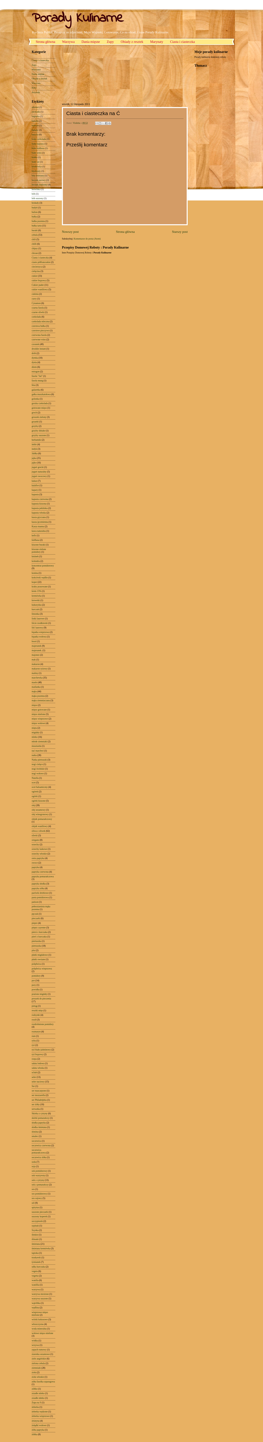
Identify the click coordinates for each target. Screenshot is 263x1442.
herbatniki (36, 440)
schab (34, 1072)
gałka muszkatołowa (41, 394)
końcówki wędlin (40, 577)
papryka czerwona (40, 872)
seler (34, 1077)
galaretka (36, 390)
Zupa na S (36, 1402)
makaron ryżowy (39, 668)
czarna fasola (38, 307)
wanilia (35, 1280)
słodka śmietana (39, 1127)
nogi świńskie (38, 769)
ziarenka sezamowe (41, 1354)
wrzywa (35, 1345)
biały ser (36, 162)
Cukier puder (38, 285)
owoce (35, 863)
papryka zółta (38, 888)
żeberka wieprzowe (41, 1416)
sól (33, 1203)
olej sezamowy (38, 810)
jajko (34, 462)
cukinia (35, 294)
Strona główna (45, 42)
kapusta (35, 494)
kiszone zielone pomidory (39, 550)
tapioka (35, 1253)
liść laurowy (37, 627)
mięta (34, 728)
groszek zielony (39, 417)
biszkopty (36, 171)
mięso (34, 705)
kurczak (35, 609)
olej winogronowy (40, 814)
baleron (35, 125)
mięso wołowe (38, 723)
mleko (35, 737)
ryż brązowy (37, 1054)
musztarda (36, 746)
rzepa (34, 1059)
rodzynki (36, 1015)
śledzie (35, 1234)
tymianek (36, 1262)
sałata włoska (38, 1068)
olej (33, 805)
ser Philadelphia (39, 1100)
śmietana (36, 1244)
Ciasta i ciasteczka (182, 42)
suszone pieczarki (40, 1212)
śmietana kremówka (41, 1248)
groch (34, 412)
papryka (35, 867)
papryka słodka (39, 883)
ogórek (35, 791)
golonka (35, 399)
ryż (33, 1045)
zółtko (35, 1389)
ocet (34, 782)
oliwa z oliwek (38, 831)
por (33, 980)
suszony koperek (39, 1216)
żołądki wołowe (39, 1425)
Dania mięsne (91, 42)
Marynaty (156, 42)
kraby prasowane (39, 586)
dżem (34, 367)
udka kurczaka (38, 1266)
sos (33, 1189)
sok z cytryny (38, 1180)
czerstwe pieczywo (40, 330)
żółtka (34, 1434)
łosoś (34, 641)
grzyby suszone (39, 435)
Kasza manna (38, 526)
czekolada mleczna (40, 321)
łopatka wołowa (39, 636)
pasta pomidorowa (40, 897)
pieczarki (36, 918)
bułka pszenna (38, 221)
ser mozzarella (38, 1095)
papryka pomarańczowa (43, 876)
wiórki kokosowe (40, 1319)
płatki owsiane (38, 959)
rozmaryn (36, 1031)
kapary (35, 490)
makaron (36, 664)
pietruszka (36, 946)
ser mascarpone (39, 1090)
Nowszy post (70, 231)
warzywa (36, 1289)
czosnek (35, 344)
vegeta (35, 1271)
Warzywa (68, 42)
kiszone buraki (38, 544)
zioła (34, 1372)
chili (34, 239)
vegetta (35, 1276)
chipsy (35, 248)
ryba (34, 1040)
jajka (34, 458)
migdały (35, 732)
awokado (36, 112)
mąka (34, 691)
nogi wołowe (38, 773)
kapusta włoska (39, 512)
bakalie (35, 121)
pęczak (35, 914)
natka (34, 755)
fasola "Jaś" (37, 376)
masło (34, 682)
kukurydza (36, 605)
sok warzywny (38, 1175)
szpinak (35, 1225)
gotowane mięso (39, 408)
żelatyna (35, 1421)
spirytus (35, 1207)
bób (33, 194)
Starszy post (180, 231)
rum (33, 1036)
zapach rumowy (39, 1349)
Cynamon (36, 303)
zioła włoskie (38, 1377)
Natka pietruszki (39, 760)
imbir (34, 444)
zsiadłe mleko (38, 1393)
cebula (35, 235)
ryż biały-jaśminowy (41, 1049)
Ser (33, 1086)
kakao (34, 481)
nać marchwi (38, 750)
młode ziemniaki (39, 741)
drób (34, 353)
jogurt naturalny (39, 471)
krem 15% (36, 591)
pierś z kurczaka (39, 936)
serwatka (36, 1109)
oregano (35, 840)
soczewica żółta (39, 1157)
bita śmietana (38, 175)
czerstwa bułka (38, 326)
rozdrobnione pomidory (43, 1024)
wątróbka (36, 1303)
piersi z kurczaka (39, 932)
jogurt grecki (38, 467)
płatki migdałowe (40, 955)
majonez (36, 655)
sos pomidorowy (39, 1193)
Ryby (34, 88)
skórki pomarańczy (40, 1118)
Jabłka (35, 453)
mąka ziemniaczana (41, 700)
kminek (35, 556)
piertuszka (36, 941)
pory (34, 985)
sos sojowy (37, 1198)
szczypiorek (37, 1221)
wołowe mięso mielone (42, 1333)
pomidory (36, 976)
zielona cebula (38, 1363)
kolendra (36, 561)
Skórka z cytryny (39, 1113)
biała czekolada (39, 139)
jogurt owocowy (39, 476)
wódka (35, 1340)
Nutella (35, 778)
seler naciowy (38, 1081)
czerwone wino (39, 339)
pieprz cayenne (39, 927)
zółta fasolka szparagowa (43, 1381)
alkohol (35, 107)
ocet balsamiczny (40, 787)
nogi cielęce (37, 764)
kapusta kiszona (39, 503)
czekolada (36, 317)
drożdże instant (39, 349)
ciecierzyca (37, 266)
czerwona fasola (39, 335)
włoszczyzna (37, 1324)
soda (34, 1162)
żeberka (35, 1407)
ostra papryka (38, 858)
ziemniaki (36, 1368)
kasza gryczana (39, 517)
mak (34, 659)
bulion (35, 212)
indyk (34, 449)
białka (34, 157)
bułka (34, 216)
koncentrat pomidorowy (43, 565)
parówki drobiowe (40, 893)
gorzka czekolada (40, 403)
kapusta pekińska (40, 508)
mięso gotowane (39, 709)
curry (34, 298)
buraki (35, 230)
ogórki (35, 796)
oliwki (35, 835)
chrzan (35, 253)
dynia (34, 362)
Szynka (35, 1230)
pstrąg (34, 1006)
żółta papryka (38, 1430)
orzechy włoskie (39, 853)
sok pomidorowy (39, 1171)
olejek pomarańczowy (42, 819)
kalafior (35, 485)
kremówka (36, 596)
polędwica (36, 964)
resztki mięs (37, 1010)
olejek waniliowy (40, 826)
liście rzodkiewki (40, 623)
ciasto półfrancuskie (41, 262)
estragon (36, 371)
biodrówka (37, 166)
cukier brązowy (39, 280)
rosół (34, 1019)
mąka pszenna (38, 696)
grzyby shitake (38, 430)
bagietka (36, 116)
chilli (34, 244)
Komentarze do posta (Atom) (87, 238)
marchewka (37, 677)
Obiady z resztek (132, 42)
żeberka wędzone (40, 1411)
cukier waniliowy (40, 289)
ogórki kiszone (38, 801)
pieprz (34, 923)
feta (33, 385)
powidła (35, 989)
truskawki (36, 1257)
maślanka (36, 687)
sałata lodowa (38, 1063)
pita (33, 950)
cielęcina (36, 271)
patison (35, 902)
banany (35, 130)
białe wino (36, 153)
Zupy (110, 42)
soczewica (36, 1141)
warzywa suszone (40, 1298)
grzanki (35, 421)
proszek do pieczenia (41, 998)
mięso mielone (38, 714)
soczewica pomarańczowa (39, 1151)
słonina (35, 1131)
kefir (34, 535)
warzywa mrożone (40, 1294)
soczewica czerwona (41, 1145)
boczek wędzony (39, 184)
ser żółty (36, 1104)
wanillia (35, 1285)
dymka (35, 358)
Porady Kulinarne (78, 18)
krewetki (36, 600)
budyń (35, 207)
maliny (35, 673)
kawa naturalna (39, 531)
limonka (35, 614)
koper (34, 582)
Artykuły (36, 92)
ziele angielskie (39, 1358)
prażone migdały (39, 994)
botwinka (36, 189)
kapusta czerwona (40, 499)
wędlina (35, 1307)
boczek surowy (39, 180)
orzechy (35, 844)
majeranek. (37, 650)
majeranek (36, 646)
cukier (34, 276)
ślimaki (35, 1239)
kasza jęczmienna (40, 522)
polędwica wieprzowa (42, 968)
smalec (35, 1136)
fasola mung (37, 380)
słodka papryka (39, 1122)
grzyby (35, 426)
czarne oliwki (38, 312)
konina (35, 573)
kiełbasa (35, 540)
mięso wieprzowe (40, 718)
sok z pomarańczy (40, 1184)
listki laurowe (38, 618)
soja (33, 1166)
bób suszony (37, 198)
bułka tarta (37, 225)
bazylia (35, 134)
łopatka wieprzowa (40, 632)
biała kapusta (38, 144)
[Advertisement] (90, 73)
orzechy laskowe (39, 849)
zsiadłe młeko (38, 1398)
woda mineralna (39, 1328)
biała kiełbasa (38, 148)
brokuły (35, 203)
